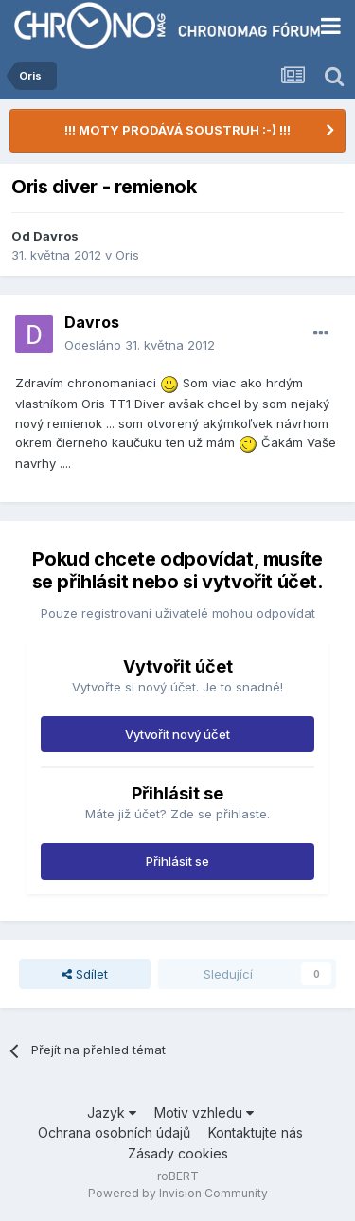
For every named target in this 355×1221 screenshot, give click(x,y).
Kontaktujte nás (255, 1132)
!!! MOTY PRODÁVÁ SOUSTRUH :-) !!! (177, 129)
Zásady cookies (178, 1153)
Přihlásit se (177, 861)
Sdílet (85, 974)
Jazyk (111, 1112)
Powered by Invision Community (178, 1193)
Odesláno (139, 344)
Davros (56, 235)
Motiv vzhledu (204, 1112)
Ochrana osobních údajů (114, 1132)
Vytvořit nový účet (177, 734)
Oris (127, 254)
